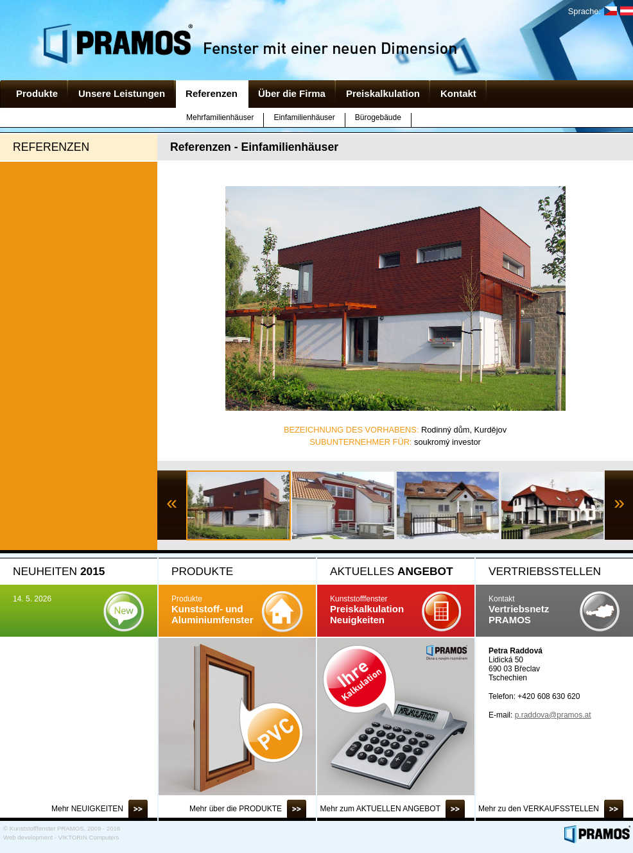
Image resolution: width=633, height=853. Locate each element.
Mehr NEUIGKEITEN (87, 808)
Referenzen (212, 93)
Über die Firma (291, 93)
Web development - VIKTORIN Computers (61, 837)
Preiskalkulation (383, 93)
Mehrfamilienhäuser (220, 117)
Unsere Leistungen (121, 93)
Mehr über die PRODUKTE (235, 808)
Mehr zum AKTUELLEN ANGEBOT (380, 808)
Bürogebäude (378, 117)
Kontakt (458, 93)
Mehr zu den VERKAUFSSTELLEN (538, 808)
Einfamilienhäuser (303, 117)
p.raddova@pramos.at (553, 715)
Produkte (37, 93)
